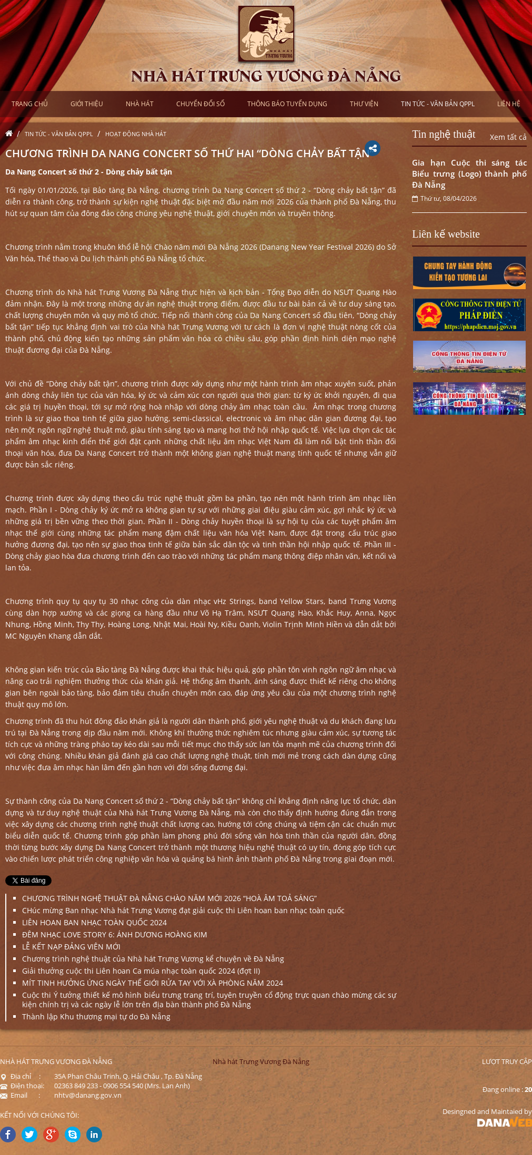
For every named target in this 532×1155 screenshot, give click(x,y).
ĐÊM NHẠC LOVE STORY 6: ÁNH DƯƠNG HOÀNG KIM (114, 934)
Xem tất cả (508, 137)
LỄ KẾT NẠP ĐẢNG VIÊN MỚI (71, 947)
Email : (20, 1095)
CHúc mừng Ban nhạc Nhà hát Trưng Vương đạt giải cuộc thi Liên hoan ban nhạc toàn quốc (183, 910)
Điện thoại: (22, 1085)
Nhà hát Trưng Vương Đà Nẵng (261, 1061)
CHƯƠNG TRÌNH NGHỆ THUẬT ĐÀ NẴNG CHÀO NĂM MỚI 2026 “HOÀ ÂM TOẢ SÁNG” (169, 898)
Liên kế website (446, 234)
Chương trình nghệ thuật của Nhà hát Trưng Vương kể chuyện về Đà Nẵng (153, 959)
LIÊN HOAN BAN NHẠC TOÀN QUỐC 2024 (94, 922)
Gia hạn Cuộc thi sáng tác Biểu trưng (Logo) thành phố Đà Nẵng (469, 173)
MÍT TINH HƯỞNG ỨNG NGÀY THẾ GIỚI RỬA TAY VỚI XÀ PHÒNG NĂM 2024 (152, 983)
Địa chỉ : (20, 1076)
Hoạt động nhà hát (135, 134)
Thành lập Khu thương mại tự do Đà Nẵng (96, 1016)
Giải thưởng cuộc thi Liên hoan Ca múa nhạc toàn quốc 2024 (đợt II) (141, 971)
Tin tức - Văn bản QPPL (59, 134)
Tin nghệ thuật (443, 134)
